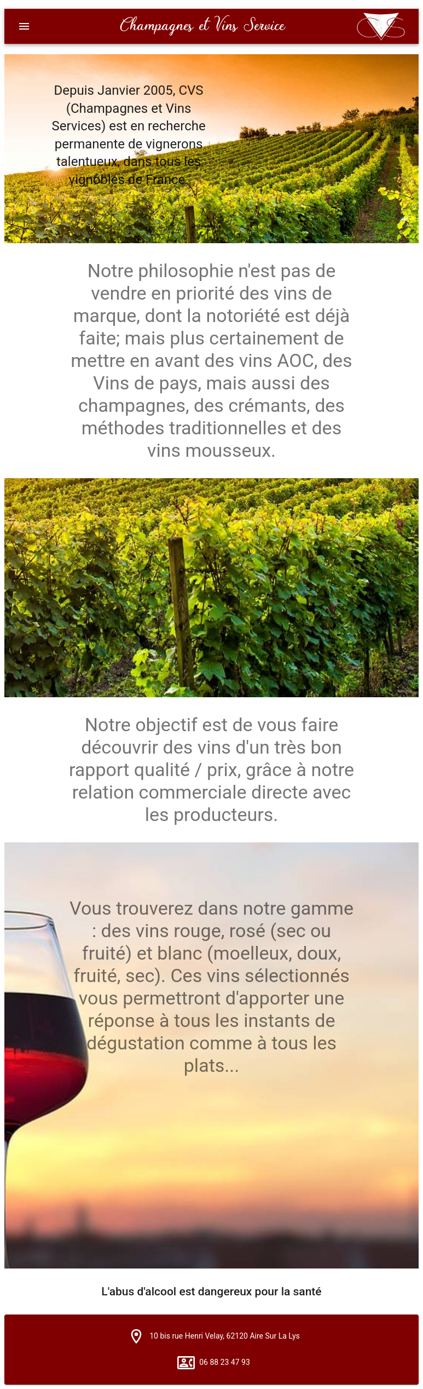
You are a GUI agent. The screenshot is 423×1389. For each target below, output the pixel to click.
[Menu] (24, 26)
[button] (136, 1336)
